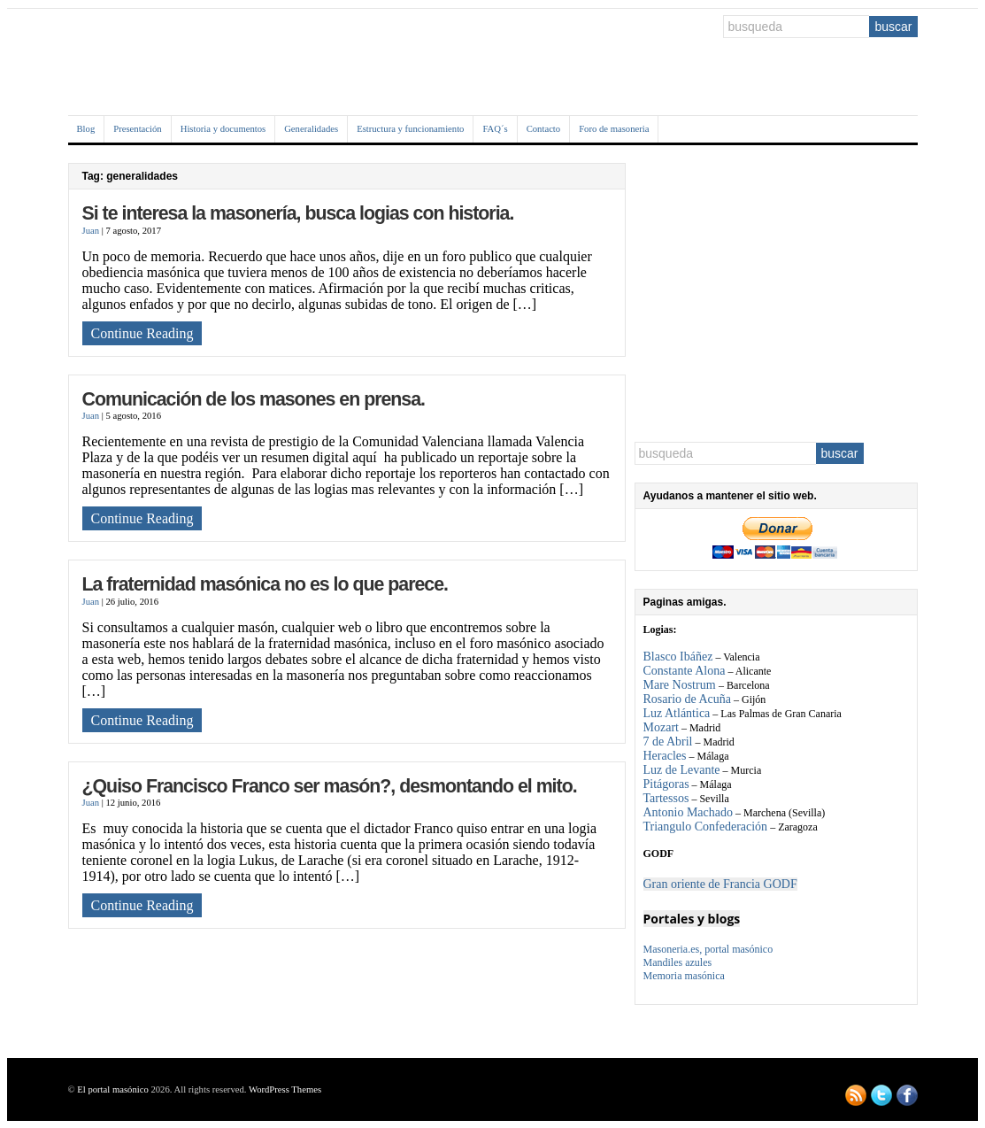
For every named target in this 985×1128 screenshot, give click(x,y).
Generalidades (311, 129)
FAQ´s (494, 129)
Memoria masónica (684, 976)
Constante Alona (684, 670)
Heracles (665, 755)
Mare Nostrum (681, 684)
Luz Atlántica (677, 713)
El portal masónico (113, 1089)
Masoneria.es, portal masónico (708, 949)
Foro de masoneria (614, 129)
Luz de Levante (681, 769)
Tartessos (666, 798)
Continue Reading (142, 333)
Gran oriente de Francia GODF (720, 884)
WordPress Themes (285, 1089)
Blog (86, 129)
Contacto (543, 129)
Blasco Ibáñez (678, 656)
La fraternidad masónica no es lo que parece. (265, 584)
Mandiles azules (677, 962)
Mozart (661, 727)
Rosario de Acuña (687, 699)
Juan (91, 231)
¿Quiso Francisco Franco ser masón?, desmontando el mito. (329, 786)
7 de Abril (668, 741)
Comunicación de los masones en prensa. (254, 399)
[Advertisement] (776, 293)
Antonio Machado (688, 812)
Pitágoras (666, 784)
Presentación (137, 129)
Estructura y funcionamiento (410, 129)
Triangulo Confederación (705, 826)
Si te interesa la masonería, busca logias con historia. (298, 213)
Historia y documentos (223, 129)
